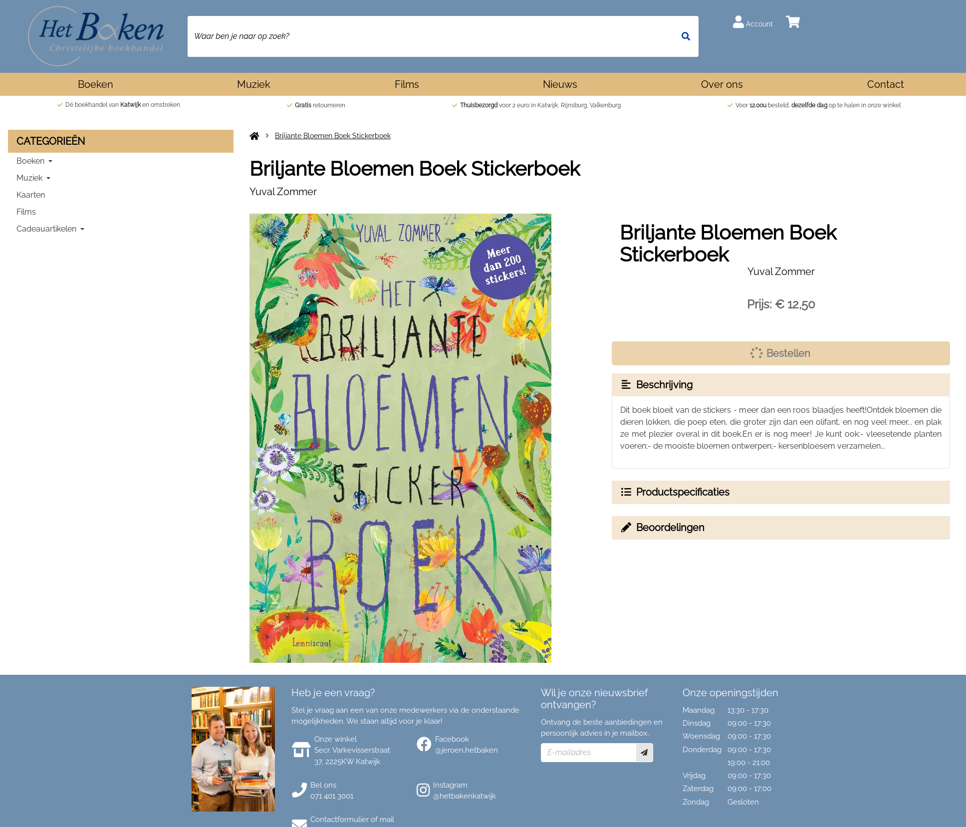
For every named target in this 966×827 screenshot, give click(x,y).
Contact (885, 84)
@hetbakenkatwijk (464, 796)
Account (753, 21)
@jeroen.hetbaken (466, 750)
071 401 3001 (331, 796)
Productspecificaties (674, 492)
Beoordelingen (662, 528)
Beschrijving (656, 385)
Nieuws (560, 84)
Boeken (95, 84)
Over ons (722, 84)
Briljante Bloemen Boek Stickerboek (333, 136)
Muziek (253, 84)
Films (407, 84)
